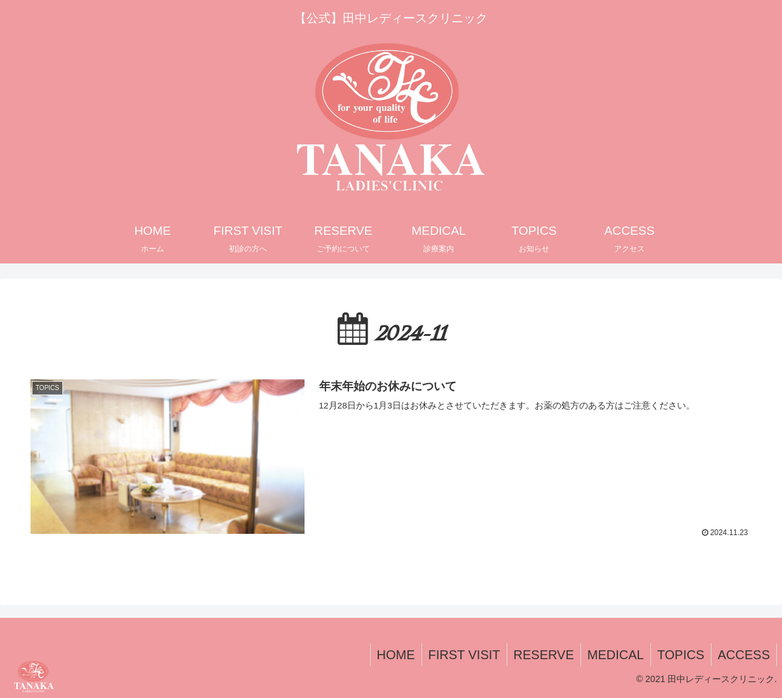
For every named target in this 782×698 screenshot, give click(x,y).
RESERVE (544, 655)
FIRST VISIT (464, 655)
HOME (396, 655)
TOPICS (680, 655)
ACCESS (744, 655)
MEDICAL (615, 655)
